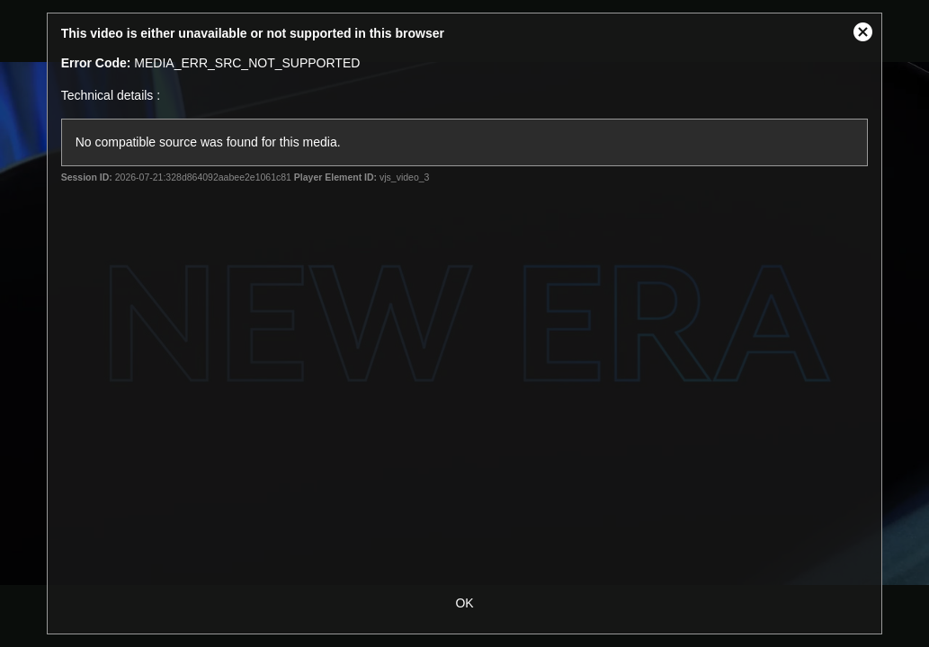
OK (464, 603)
